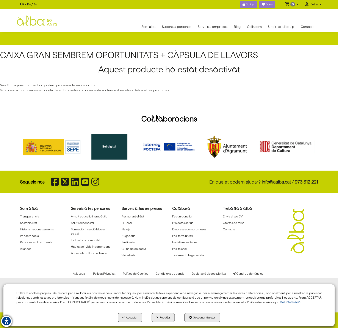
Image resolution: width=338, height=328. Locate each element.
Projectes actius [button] (182, 223)
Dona (267, 4)
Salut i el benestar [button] (82, 223)
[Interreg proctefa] (169, 146)
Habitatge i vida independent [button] (90, 246)
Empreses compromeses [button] (189, 229)
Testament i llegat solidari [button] (188, 255)
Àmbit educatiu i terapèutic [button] (89, 216)
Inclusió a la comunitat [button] (85, 240)
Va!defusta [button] (128, 255)
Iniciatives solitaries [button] (184, 242)
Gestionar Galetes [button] (202, 317)
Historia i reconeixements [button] (37, 229)
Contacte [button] (229, 229)
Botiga (248, 4)
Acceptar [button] (130, 317)
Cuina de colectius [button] (134, 248)
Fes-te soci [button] (179, 248)
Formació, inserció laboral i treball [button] (88, 231)
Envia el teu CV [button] (233, 216)
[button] (291, 4)
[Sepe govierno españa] (52, 146)
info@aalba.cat (276, 181)
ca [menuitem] (22, 4)
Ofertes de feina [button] (233, 223)
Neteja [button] (126, 229)
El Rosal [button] (127, 223)
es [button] (35, 4)
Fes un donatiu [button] (182, 216)
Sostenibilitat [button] (28, 223)
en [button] (29, 4)
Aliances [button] (25, 248)
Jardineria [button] (128, 242)
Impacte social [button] (29, 236)
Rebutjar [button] (163, 317)
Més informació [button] (290, 302)
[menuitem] (28, 4)
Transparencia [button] (29, 216)
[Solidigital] (111, 146)
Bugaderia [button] (128, 236)
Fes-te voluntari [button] (182, 236)
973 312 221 (306, 181)
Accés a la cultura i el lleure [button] (89, 253)
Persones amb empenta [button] (36, 242)
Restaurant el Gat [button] (133, 216)
